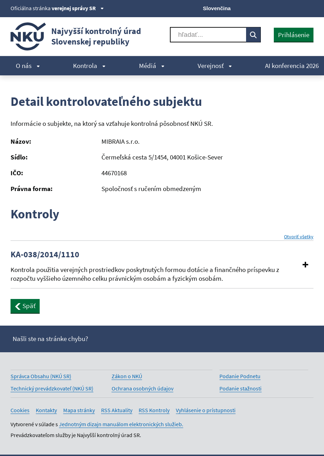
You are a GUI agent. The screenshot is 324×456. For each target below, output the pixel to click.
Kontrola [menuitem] (89, 65)
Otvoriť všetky (298, 237)
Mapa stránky (79, 410)
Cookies (20, 410)
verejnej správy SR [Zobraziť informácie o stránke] (78, 8)
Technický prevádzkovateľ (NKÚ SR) (52, 388)
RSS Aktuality (116, 410)
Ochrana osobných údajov (142, 388)
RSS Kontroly (154, 410)
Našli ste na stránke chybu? (50, 338)
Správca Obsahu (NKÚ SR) (41, 376)
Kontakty (46, 410)
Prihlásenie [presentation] (293, 34)
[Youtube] (285, 7)
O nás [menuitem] (28, 65)
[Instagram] (309, 7)
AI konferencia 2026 (292, 65)
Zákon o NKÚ (127, 376)
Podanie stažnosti (240, 388)
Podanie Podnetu (239, 376)
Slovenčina (217, 8)
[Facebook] (273, 7)
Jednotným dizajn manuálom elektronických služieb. (121, 424)
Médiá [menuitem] (152, 65)
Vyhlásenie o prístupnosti (206, 410)
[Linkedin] (297, 7)
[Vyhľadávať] (208, 34)
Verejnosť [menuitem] (215, 65)
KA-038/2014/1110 (45, 254)
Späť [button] (25, 305)
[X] (261, 7)
